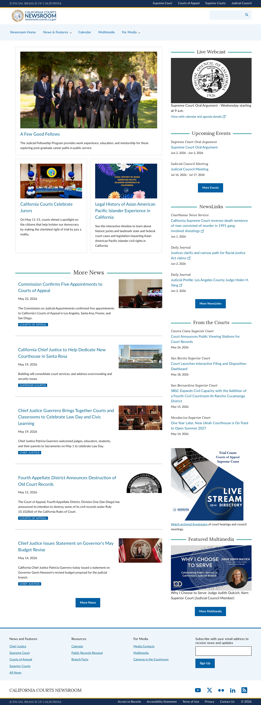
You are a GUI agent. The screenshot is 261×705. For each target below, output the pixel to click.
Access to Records (129, 701)
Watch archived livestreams (189, 524)
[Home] (69, 16)
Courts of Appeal (189, 3)
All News (15, 672)
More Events (210, 187)
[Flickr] (221, 690)
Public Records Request (87, 652)
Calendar (77, 646)
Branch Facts (79, 659)
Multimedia (141, 652)
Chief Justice (30, 452)
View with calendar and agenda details (198, 116)
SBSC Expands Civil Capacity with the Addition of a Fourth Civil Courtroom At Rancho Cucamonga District (208, 396)
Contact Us (227, 701)
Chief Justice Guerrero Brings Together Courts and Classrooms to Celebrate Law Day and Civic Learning (66, 417)
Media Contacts (143, 646)
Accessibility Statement (162, 701)
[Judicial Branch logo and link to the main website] (35, 4)
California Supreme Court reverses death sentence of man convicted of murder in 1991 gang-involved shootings (209, 226)
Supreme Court (162, 3)
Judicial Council (241, 3)
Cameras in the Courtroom (151, 659)
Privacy (209, 701)
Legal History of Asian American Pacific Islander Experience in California (125, 211)
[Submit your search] (247, 15)
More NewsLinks (210, 303)
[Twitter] (209, 690)
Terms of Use (191, 701)
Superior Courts (215, 3)
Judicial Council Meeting (189, 169)
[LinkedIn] (233, 690)
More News (88, 602)
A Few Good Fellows (40, 134)
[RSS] (244, 690)
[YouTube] (198, 690)
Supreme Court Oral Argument (194, 147)
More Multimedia (210, 611)
